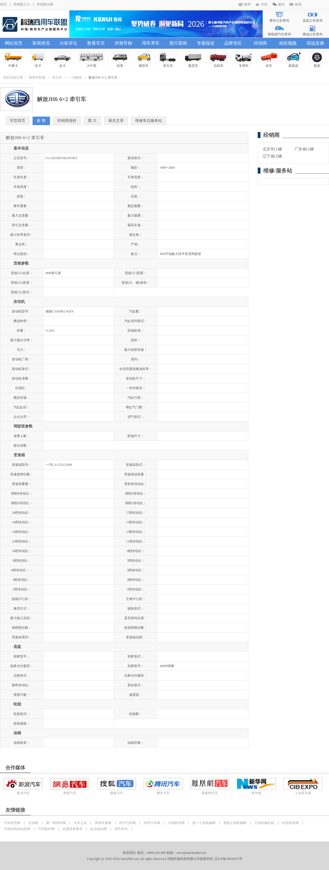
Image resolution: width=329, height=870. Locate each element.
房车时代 (121, 829)
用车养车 (151, 43)
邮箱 (298, 4)
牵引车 (57, 77)
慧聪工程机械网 (234, 823)
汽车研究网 (12, 823)
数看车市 (96, 43)
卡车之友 (80, 823)
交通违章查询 (72, 829)
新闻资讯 (41, 43)
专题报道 (205, 43)
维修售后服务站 (148, 121)
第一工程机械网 (203, 823)
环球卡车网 (152, 823)
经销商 (260, 43)
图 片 (92, 121)
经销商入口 (21, 4)
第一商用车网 (56, 823)
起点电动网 (98, 829)
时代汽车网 (127, 823)
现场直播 (315, 43)
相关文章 (116, 121)
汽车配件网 (46, 829)
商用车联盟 (37, 77)
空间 (264, 4)
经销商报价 (66, 121)
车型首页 (17, 121)
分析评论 (68, 43)
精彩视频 (288, 43)
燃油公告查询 (312, 34)
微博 (247, 4)
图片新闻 (178, 43)
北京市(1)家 (272, 149)
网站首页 (13, 43)
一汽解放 (75, 77)
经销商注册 (45, 4)
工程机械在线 (264, 823)
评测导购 (123, 43)
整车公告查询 (279, 20)
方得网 (33, 823)
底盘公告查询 (312, 20)
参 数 (41, 121)
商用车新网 (103, 823)
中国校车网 (176, 823)
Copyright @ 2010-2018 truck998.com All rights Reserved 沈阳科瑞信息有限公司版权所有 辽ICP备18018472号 (164, 859)
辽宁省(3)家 (272, 156)
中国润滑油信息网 (17, 829)
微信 (281, 4)
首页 (3, 4)
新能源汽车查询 (279, 34)
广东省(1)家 (304, 149)
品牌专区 (233, 43)
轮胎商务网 (290, 823)
